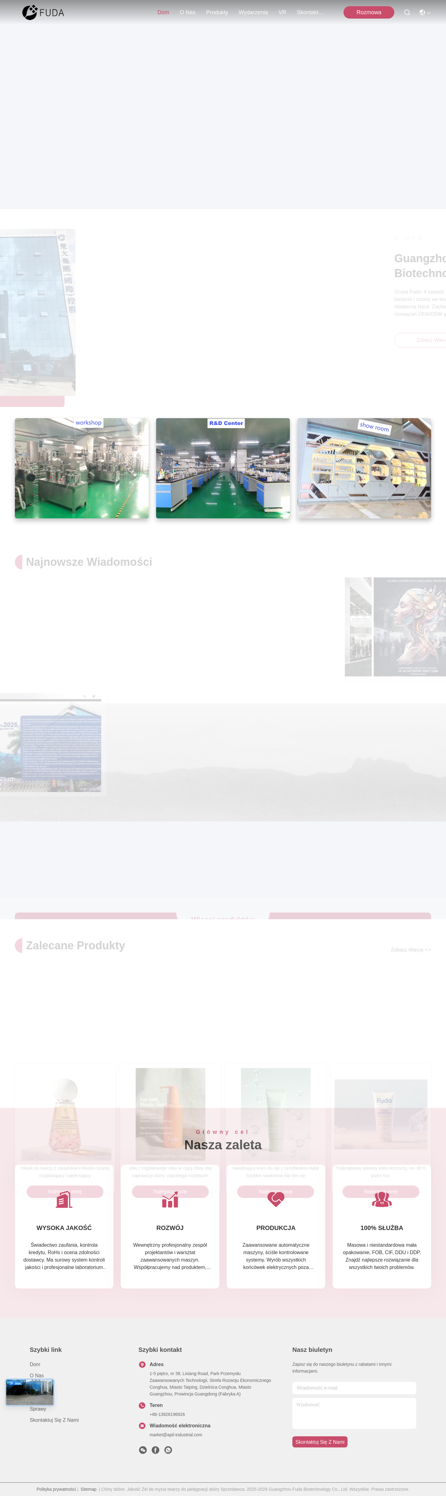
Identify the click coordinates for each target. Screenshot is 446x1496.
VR (282, 12)
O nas (187, 12)
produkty (217, 12)
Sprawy (38, 1409)
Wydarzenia (253, 12)
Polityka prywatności (56, 1489)
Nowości (39, 1397)
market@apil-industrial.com (176, 1434)
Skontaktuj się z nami (311, 12)
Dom (163, 12)
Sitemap (88, 1489)
